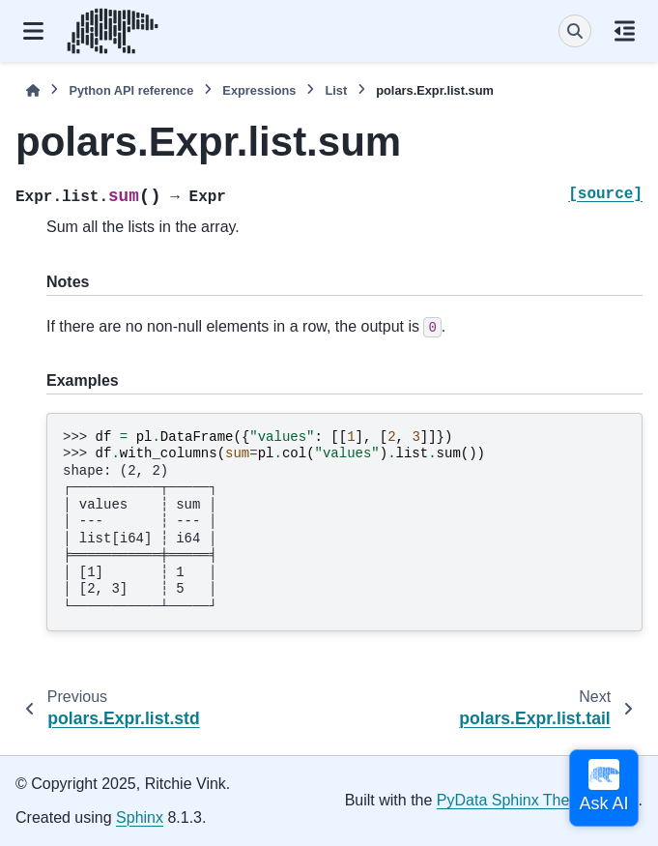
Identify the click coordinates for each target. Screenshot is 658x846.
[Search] (574, 31)
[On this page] (625, 31)
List (336, 90)
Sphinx (139, 817)
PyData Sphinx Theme (514, 800)
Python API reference (131, 90)
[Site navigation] (33, 31)
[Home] (33, 90)
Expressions (259, 90)
